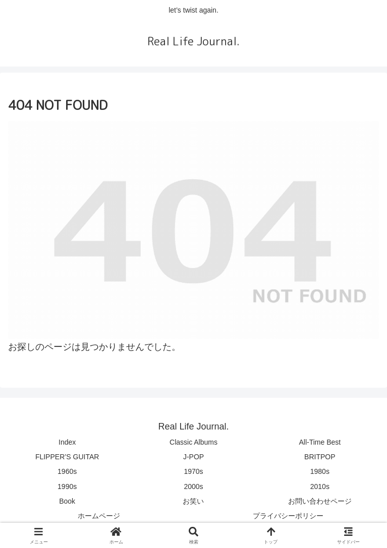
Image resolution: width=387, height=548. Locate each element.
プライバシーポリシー (288, 516)
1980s (319, 471)
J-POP (193, 457)
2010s (319, 486)
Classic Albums (193, 442)
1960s (67, 471)
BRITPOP (319, 457)
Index (67, 442)
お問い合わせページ (320, 501)
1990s (67, 486)
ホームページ (99, 516)
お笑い (193, 501)
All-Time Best (320, 442)
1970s (193, 471)
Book (67, 501)
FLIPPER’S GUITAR (67, 457)
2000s (193, 486)
